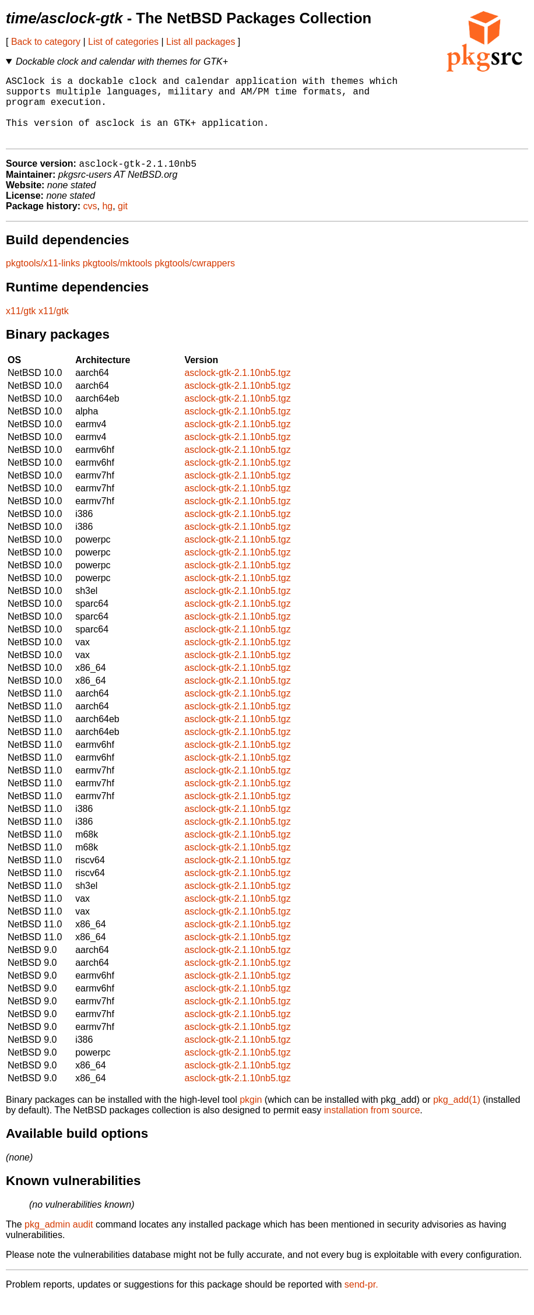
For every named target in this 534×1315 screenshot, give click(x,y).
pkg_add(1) (456, 1115)
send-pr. (361, 1300)
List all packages (200, 42)
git (123, 222)
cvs (90, 222)
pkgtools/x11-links (43, 279)
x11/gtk (21, 327)
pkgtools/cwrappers (194, 279)
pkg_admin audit (58, 1240)
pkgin (251, 1115)
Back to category (45, 42)
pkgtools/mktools (117, 279)
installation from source (372, 1126)
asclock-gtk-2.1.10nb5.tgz (237, 388)
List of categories (123, 42)
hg (107, 222)
